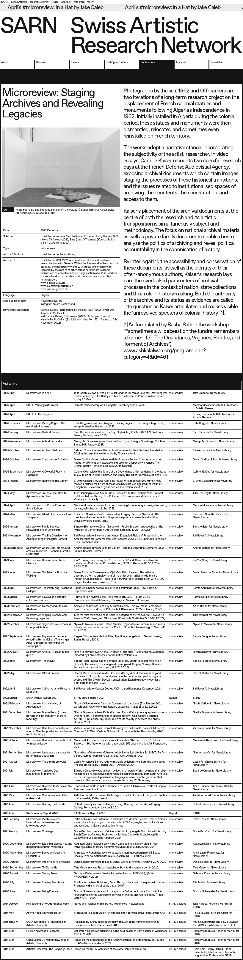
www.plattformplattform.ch (56, 286)
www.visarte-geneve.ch (54, 289)
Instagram (78, 2)
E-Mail (54, 2)
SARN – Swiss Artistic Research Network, (25, 2)
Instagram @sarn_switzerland (57, 304)
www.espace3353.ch (52, 283)
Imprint (90, 2)
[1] (221, 313)
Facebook (65, 2)
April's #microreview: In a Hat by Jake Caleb (60, 7)
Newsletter (47, 301)
